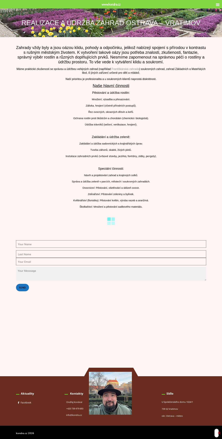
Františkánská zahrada (125, 69)
